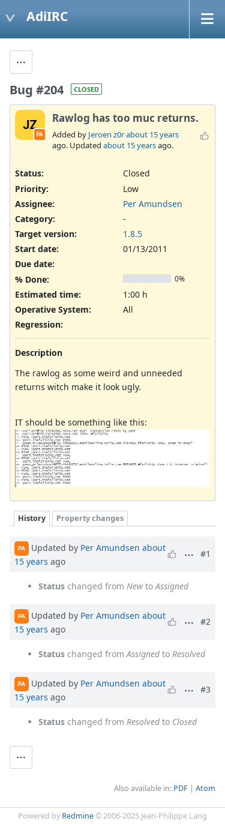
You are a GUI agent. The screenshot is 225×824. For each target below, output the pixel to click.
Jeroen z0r (106, 134)
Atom (205, 788)
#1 (205, 553)
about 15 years (152, 134)
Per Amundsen (152, 203)
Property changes (90, 518)
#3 (205, 689)
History (32, 518)
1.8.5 (132, 233)
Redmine (78, 816)
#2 (205, 621)
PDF (180, 788)
